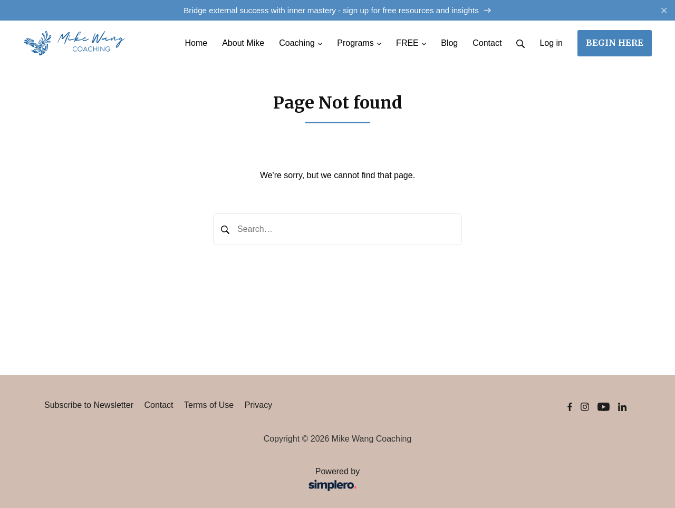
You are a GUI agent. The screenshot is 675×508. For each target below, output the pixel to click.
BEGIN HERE (614, 42)
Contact (158, 404)
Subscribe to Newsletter (88, 404)
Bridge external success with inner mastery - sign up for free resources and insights (337, 10)
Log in (551, 42)
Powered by (205, 480)
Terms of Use (209, 404)
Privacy (258, 404)
